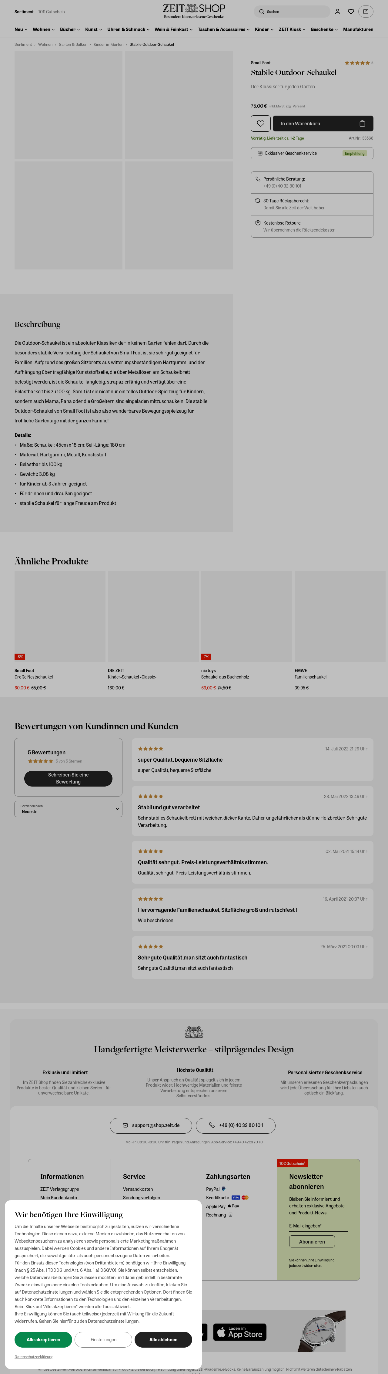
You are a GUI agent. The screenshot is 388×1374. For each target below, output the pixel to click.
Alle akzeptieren (43, 1339)
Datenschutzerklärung (34, 1356)
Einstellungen (103, 1339)
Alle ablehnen (163, 1339)
